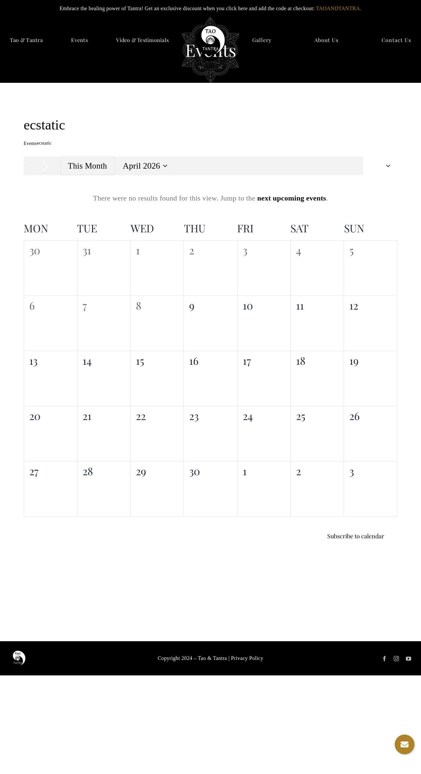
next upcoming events (291, 198)
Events (30, 143)
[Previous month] (31, 166)
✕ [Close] (414, 9)
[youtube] (408, 658)
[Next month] (45, 166)
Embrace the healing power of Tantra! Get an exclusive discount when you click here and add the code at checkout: (210, 8)
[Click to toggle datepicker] (146, 166)
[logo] (210, 29)
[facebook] (384, 658)
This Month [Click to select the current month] (87, 165)
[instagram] (396, 658)
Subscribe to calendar (355, 536)
